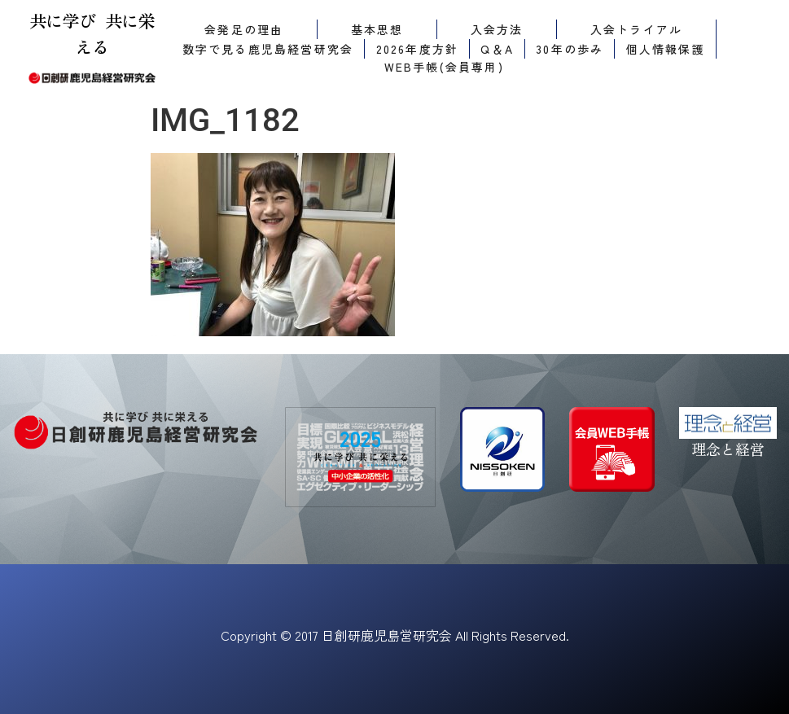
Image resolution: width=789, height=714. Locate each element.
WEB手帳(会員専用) (444, 67)
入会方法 (497, 29)
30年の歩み (569, 49)
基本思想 (377, 29)
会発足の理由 (243, 29)
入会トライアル (636, 29)
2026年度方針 (417, 49)
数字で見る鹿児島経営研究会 (268, 49)
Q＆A (497, 49)
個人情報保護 (665, 49)
